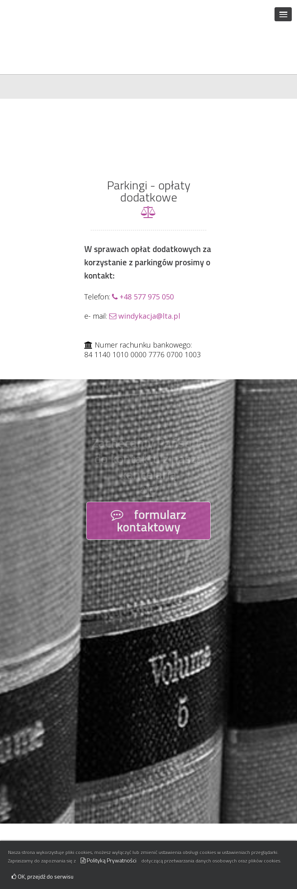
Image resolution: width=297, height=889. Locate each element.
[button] (283, 14)
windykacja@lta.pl (144, 268)
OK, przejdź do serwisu (42, 876)
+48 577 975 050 (143, 249)
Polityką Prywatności (108, 860)
